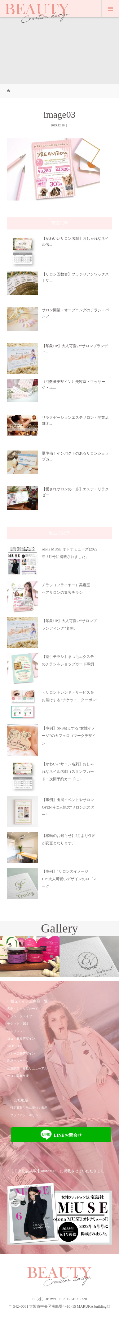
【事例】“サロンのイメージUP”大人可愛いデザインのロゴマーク (69, 879)
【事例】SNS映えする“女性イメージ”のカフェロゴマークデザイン (68, 735)
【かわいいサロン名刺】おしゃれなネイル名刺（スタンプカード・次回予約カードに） (68, 771)
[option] (30, 957)
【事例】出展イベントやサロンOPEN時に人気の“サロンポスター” (68, 807)
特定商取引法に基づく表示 (28, 1107)
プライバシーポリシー (25, 1115)
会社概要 (21, 1100)
